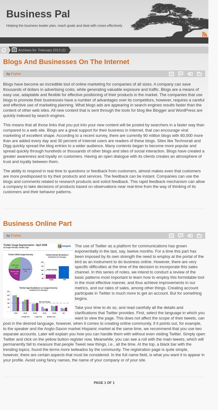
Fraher (16, 74)
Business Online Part (37, 223)
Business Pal (38, 14)
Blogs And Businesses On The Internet (66, 62)
